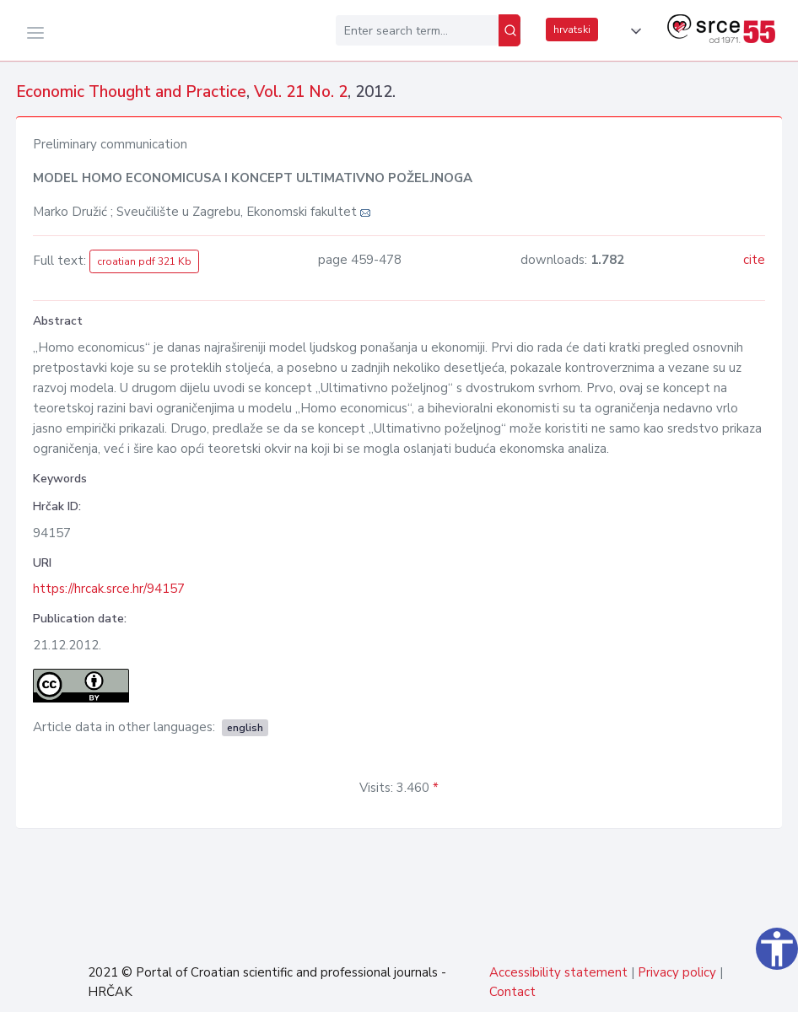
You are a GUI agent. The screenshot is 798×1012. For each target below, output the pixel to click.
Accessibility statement (558, 972)
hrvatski (571, 29)
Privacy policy (677, 972)
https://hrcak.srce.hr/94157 (109, 588)
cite (754, 259)
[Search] (509, 30)
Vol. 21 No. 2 (301, 92)
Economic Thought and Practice (131, 92)
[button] (633, 31)
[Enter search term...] (417, 30)
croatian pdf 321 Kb (144, 261)
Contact (512, 991)
